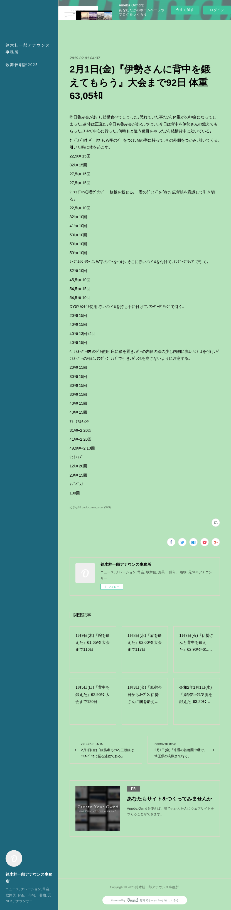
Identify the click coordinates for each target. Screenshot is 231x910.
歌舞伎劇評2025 (22, 65)
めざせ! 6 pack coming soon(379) (90, 507)
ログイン (217, 10)
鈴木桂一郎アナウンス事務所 (28, 48)
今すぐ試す (185, 10)
